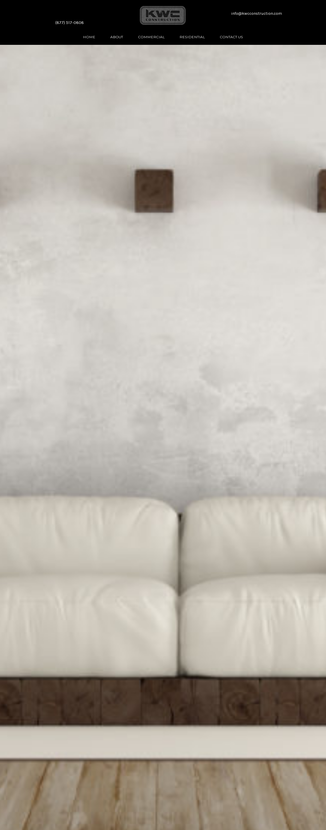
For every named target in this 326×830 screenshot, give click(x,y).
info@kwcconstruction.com (256, 13)
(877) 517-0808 (69, 22)
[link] (89, 36)
